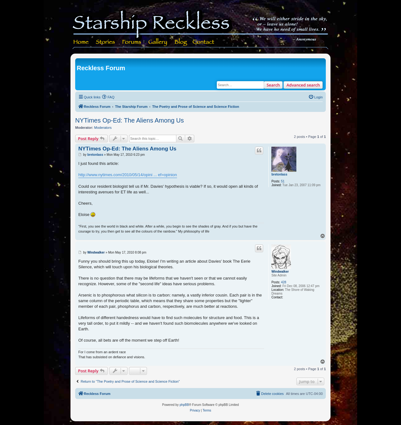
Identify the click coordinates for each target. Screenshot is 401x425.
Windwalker (280, 271)
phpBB (184, 405)
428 (283, 282)
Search (273, 85)
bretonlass (279, 174)
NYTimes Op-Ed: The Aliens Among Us (129, 120)
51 (282, 181)
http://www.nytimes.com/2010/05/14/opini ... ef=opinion (127, 174)
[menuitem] (108, 97)
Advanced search (303, 85)
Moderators (103, 127)
